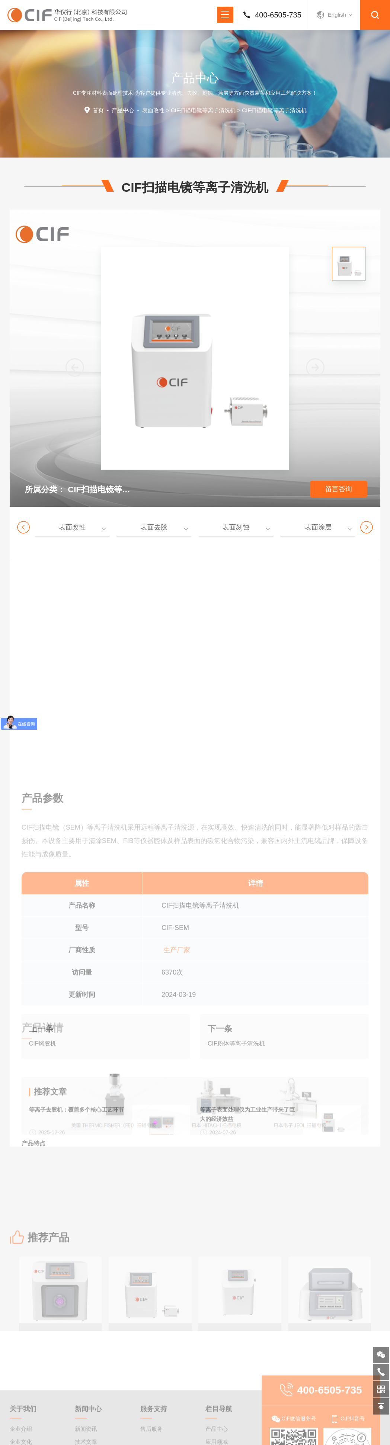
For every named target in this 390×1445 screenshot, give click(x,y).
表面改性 (153, 110)
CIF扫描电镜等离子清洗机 (203, 110)
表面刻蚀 (236, 527)
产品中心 (123, 110)
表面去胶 (154, 527)
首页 (98, 110)
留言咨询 (338, 489)
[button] (315, 367)
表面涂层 (318, 527)
